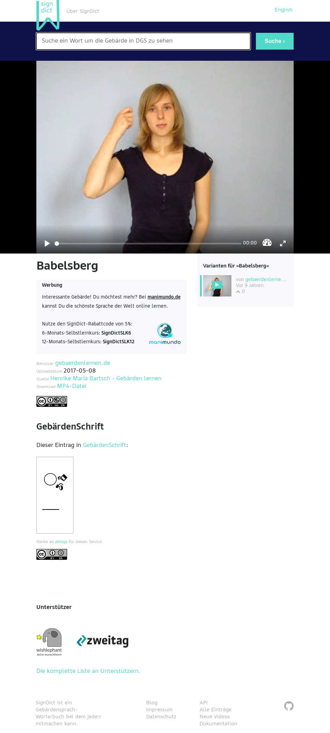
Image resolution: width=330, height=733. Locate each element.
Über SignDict (82, 11)
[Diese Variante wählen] (217, 285)
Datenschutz (161, 716)
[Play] (47, 243)
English (284, 10)
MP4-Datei (71, 386)
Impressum (159, 709)
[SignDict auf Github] (289, 706)
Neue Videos (215, 716)
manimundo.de (164, 297)
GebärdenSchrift (104, 445)
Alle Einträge (215, 709)
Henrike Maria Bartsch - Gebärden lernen (106, 379)
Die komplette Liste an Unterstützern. (88, 671)
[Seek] (148, 243)
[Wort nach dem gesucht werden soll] (143, 41)
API (204, 702)
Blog (151, 702)
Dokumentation (218, 723)
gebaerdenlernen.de (82, 363)
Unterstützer (54, 607)
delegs (61, 542)
